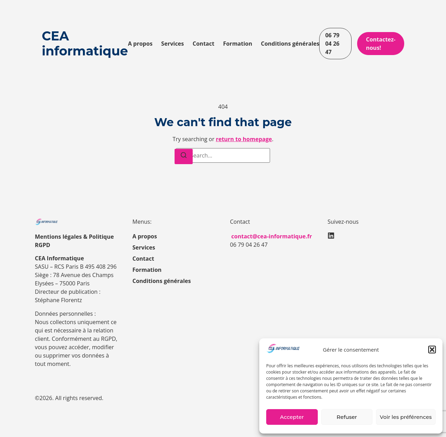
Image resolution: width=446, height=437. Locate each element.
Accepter (292, 417)
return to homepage (244, 139)
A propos (140, 43)
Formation (237, 43)
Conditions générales (290, 43)
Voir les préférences (406, 417)
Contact (203, 43)
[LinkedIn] (331, 235)
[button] (432, 349)
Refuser (347, 417)
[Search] (184, 156)
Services (172, 43)
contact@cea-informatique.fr (271, 236)
